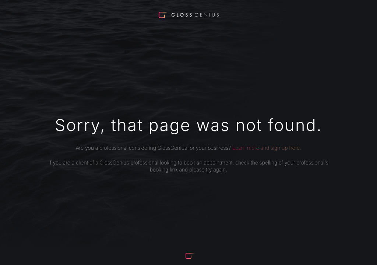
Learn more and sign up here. (266, 148)
